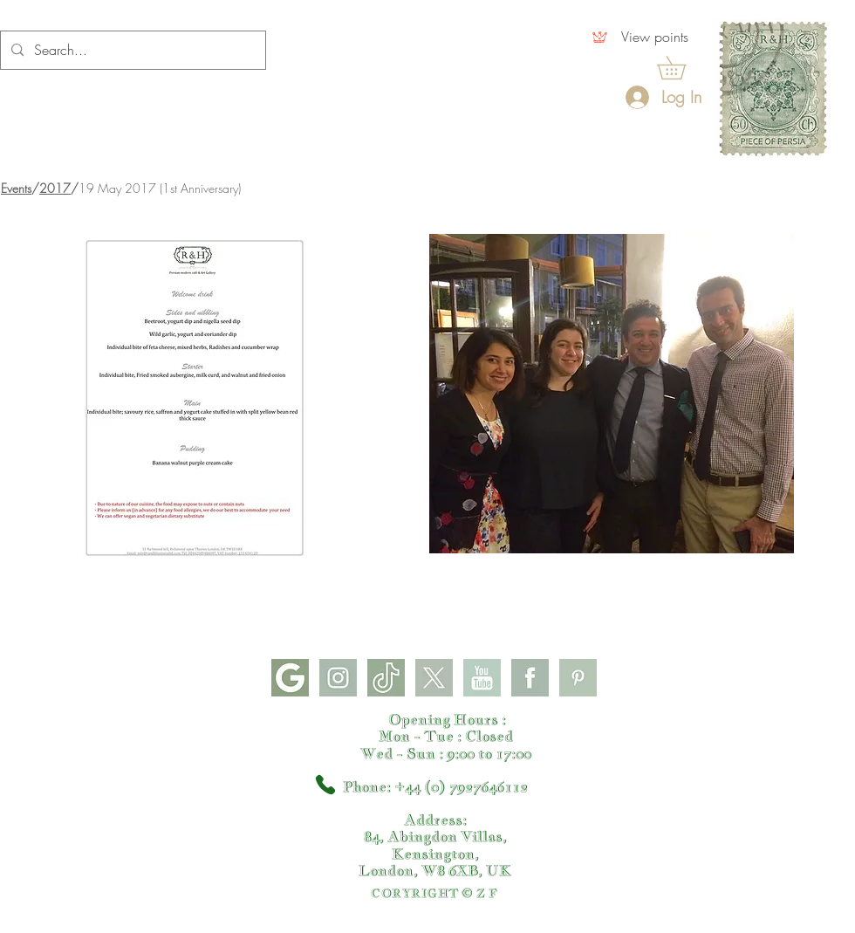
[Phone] (325, 784)
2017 (55, 188)
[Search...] (131, 50)
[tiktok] (386, 677)
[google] (290, 677)
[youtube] (482, 677)
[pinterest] (578, 677)
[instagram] (338, 677)
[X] (434, 677)
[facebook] (530, 677)
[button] (682, 67)
